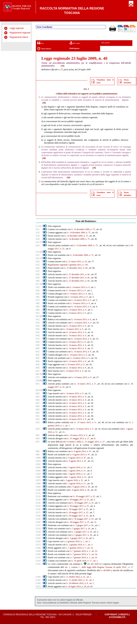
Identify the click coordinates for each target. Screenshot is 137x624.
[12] (37, 232)
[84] (37, 393)
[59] (37, 345)
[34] (37, 290)
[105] (38, 474)
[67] (37, 371)
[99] (37, 454)
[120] (38, 522)
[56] (37, 335)
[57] (37, 338)
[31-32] (39, 284)
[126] (38, 541)
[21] (37, 255)
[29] (37, 277)
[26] (37, 268)
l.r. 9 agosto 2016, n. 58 (80, 486)
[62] (37, 355)
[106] (38, 477)
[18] (37, 245)
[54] (37, 329)
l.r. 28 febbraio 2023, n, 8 (77, 583)
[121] (38, 525)
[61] (37, 351)
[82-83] (39, 390)
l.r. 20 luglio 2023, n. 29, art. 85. (79, 586)
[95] (37, 435)
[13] (37, 236)
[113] (38, 499)
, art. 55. (94, 557)
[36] (37, 297)
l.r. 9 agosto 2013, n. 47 (81, 451)
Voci (40, 42)
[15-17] (39, 242)
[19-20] (39, 252)
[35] (37, 293)
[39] (37, 306)
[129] (38, 551)
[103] (38, 467)
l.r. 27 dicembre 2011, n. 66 (76, 268)
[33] (37, 287)
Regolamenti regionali (20, 32)
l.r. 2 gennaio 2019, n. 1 (74, 541)
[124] (38, 535)
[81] (37, 384)
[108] (38, 483)
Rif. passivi (106, 43)
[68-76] (39, 374)
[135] (38, 580)
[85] (37, 396)
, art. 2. (87, 541)
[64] (37, 361)
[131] (38, 557)
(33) (62, 66)
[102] (38, 464)
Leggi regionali (17, 28)
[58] (37, 342)
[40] (37, 310)
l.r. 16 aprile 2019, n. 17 (81, 560)
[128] (38, 548)
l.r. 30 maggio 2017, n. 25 (84, 496)
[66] (37, 367)
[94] (37, 429)
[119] (38, 519)
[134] (38, 577)
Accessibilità (117, 617)
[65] (37, 364)
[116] (38, 509)
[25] (37, 264)
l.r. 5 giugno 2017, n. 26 (83, 525)
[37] (37, 300)
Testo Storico (44, 48)
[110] (38, 490)
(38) (44, 103)
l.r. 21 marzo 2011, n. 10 (76, 261)
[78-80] (39, 380)
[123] (38, 532)
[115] (38, 506)
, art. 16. (89, 548)
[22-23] (39, 258)
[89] (37, 409)
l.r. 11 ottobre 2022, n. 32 (74, 577)
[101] (38, 461)
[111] (38, 493)
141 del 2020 (90, 564)
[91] (37, 416)
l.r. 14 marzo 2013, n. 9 (80, 287)
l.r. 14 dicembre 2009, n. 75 (83, 229)
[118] (38, 515)
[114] (38, 503)
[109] (38, 486)
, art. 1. (67, 425)
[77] (37, 377)
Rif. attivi (74, 42)
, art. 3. (90, 544)
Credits (124, 614)
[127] (38, 544)
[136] (38, 583)
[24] (37, 261)
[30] (37, 281)
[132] (38, 560)
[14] (37, 239)
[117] (38, 512)
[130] (38, 554)
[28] (37, 274)
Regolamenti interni (19, 37)
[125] (38, 538)
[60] (37, 348)
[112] (38, 496)
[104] (38, 470)
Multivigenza (74, 48)
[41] (37, 313)
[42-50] (39, 316)
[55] (37, 332)
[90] (37, 412)
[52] (37, 322)
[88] (37, 406)
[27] (37, 271)
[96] (37, 438)
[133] (38, 564)
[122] (38, 528)
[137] (38, 586)
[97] (37, 441)
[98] (37, 451)
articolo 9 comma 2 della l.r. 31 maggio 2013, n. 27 (82, 441)
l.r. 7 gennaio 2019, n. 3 (75, 548)
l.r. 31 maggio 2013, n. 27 (78, 438)
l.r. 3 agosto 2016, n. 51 (76, 467)
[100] (38, 458)
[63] (37, 358)
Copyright (111, 614)
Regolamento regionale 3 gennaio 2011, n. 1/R (68, 264)
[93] (37, 422)
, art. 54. (94, 554)
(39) (44, 158)
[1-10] (38, 226)
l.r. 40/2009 (105, 570)
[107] (38, 480)
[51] (37, 319)
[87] (37, 403)
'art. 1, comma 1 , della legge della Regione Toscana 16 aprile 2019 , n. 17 (99, 567)
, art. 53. (94, 551)
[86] (37, 400)
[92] (37, 419)
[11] (37, 229)
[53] (37, 326)
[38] (37, 303)
